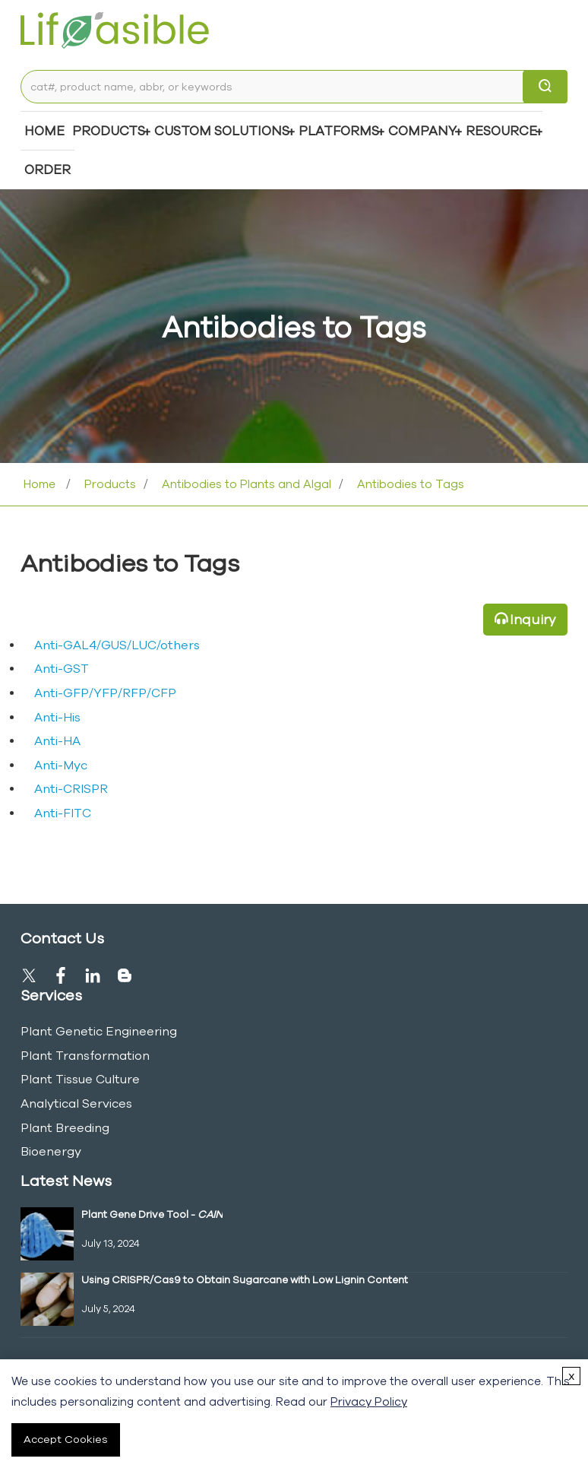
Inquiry (533, 619)
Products (108, 130)
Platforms (339, 130)
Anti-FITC (62, 813)
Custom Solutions (221, 130)
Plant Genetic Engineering (99, 1031)
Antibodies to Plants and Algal (245, 483)
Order (47, 169)
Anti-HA (57, 740)
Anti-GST (61, 668)
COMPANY (422, 130)
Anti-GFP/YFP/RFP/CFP (105, 692)
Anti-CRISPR (71, 788)
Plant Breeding (65, 1127)
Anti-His (57, 717)
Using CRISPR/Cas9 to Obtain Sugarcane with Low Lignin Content (244, 1279)
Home (44, 130)
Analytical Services (76, 1103)
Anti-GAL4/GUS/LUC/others (117, 645)
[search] (545, 86)
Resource (501, 130)
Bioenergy (51, 1151)
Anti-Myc (60, 765)
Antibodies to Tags (409, 483)
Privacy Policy (368, 1401)
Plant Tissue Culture (80, 1079)
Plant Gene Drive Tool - (152, 1214)
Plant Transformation (85, 1055)
